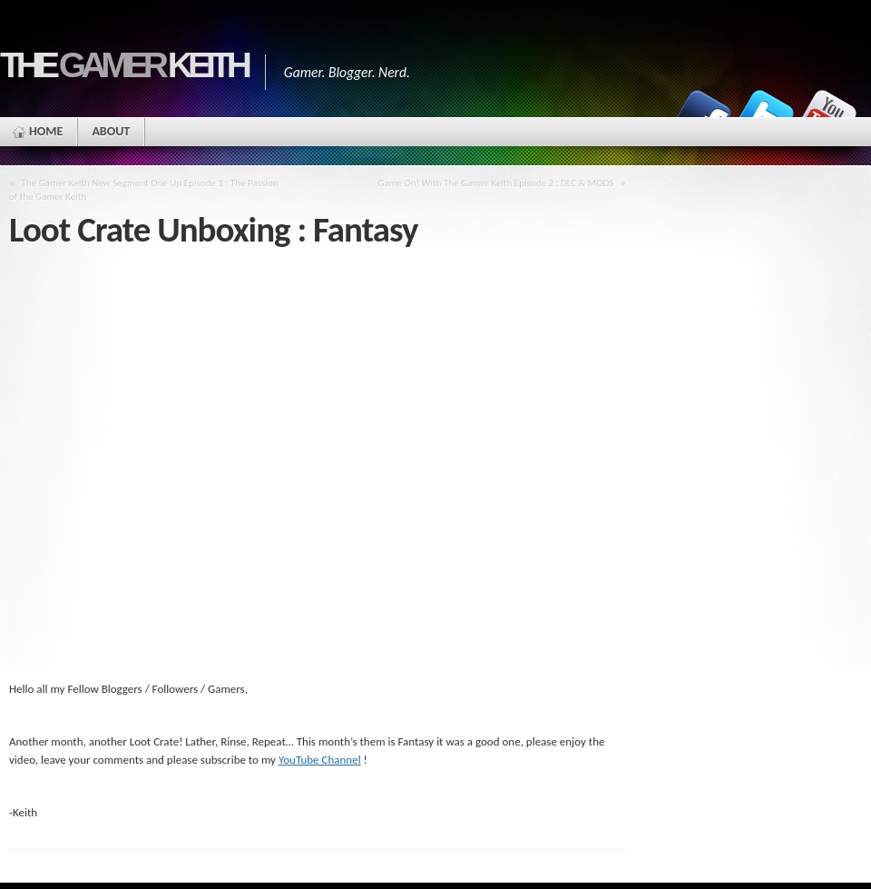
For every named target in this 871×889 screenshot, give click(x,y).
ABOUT (111, 131)
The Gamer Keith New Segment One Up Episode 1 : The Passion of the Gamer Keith (144, 189)
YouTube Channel (320, 759)
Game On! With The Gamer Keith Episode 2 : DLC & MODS (495, 182)
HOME (46, 131)
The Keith (123, 64)
